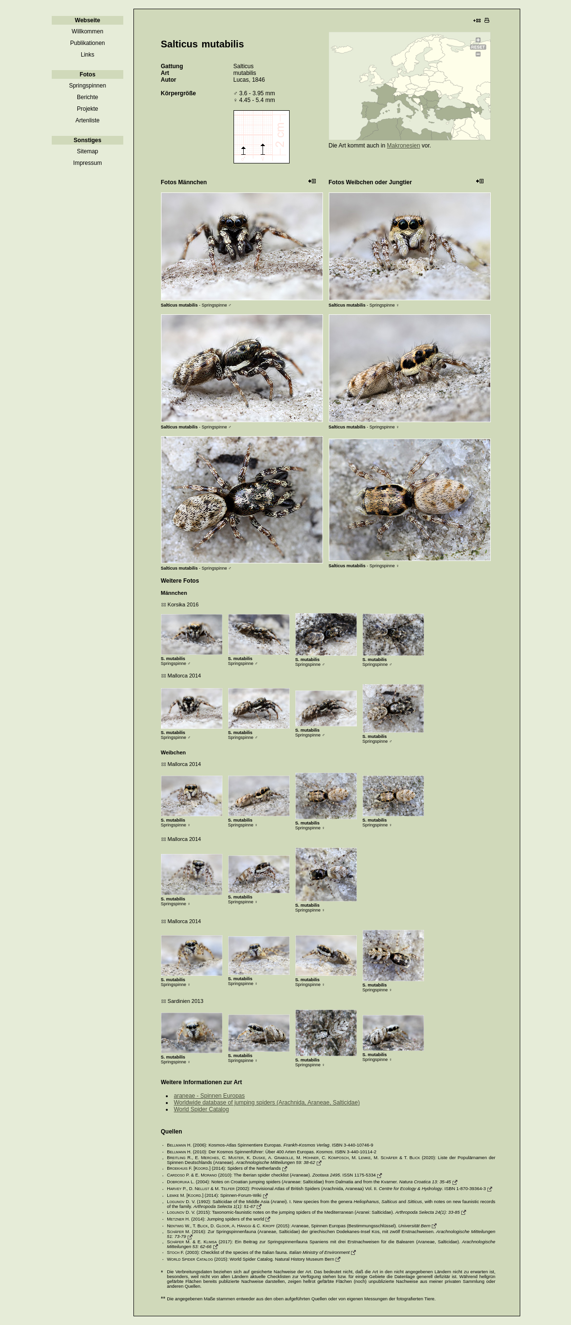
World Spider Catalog (201, 1109)
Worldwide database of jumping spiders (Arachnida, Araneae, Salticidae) (267, 1102)
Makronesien (403, 145)
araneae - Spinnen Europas (209, 1095)
